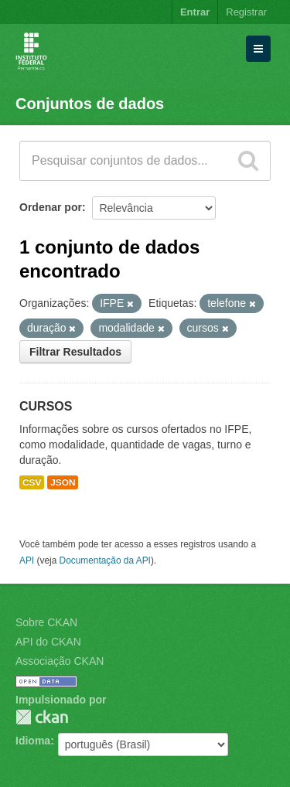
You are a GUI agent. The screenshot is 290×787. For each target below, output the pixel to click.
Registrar (246, 12)
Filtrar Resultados (75, 352)
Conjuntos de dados (89, 103)
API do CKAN (48, 641)
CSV (31, 482)
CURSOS (45, 406)
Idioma (32, 740)
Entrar (195, 12)
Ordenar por (50, 207)
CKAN (41, 717)
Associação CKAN (59, 661)
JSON (62, 482)
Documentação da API (105, 560)
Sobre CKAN (46, 622)
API (26, 560)
